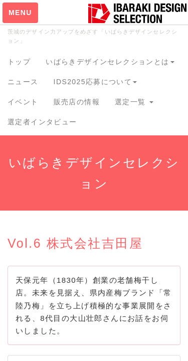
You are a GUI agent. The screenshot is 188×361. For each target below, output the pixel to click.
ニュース (23, 82)
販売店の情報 (77, 102)
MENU (20, 13)
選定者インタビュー (42, 122)
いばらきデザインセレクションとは (110, 62)
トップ (19, 62)
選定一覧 (134, 102)
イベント (23, 102)
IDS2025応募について (95, 82)
